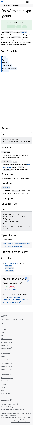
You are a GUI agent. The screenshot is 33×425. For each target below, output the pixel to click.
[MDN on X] (9, 324)
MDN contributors (14, 297)
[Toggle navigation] (31, 2)
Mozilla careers (6, 339)
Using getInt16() (9, 204)
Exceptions (6, 183)
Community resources (8, 360)
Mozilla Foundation (10, 415)
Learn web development (9, 381)
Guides (3, 384)
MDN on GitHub (6, 369)
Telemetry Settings (7, 407)
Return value (7, 174)
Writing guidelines (6, 363)
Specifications (6, 65)
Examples (5, 62)
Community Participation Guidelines (12, 410)
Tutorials (4, 387)
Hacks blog (5, 393)
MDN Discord (5, 366)
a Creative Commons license (20, 422)
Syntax (4, 60)
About (3, 332)
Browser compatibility (9, 68)
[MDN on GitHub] (2, 324)
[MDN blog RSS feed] (15, 324)
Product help (5, 348)
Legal (18, 407)
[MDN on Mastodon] (12, 324)
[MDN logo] (5, 316)
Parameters (7, 147)
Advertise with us (6, 342)
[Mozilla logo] (7, 400)
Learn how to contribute (10, 290)
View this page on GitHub (11, 300)
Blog (2, 336)
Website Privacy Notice (8, 404)
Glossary (4, 390)
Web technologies (7, 378)
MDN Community (6, 357)
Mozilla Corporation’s (11, 413)
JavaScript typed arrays (12, 263)
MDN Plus (4, 345)
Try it (3, 57)
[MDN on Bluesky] (6, 324)
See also (5, 71)
